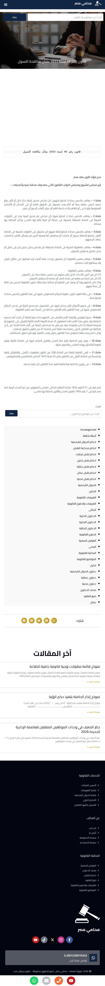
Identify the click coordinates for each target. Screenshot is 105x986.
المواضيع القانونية (86, 559)
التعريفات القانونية (86, 497)
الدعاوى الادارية (88, 515)
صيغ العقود (90, 596)
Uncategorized (88, 429)
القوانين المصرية (87, 540)
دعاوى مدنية (89, 583)
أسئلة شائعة (89, 435)
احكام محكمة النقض (84, 448)
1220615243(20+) (75, 955)
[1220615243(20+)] (93, 958)
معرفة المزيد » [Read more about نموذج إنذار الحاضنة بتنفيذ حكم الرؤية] (93, 712)
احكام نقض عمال (86, 472)
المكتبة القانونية (87, 552)
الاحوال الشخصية (87, 485)
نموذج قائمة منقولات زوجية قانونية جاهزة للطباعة (65, 666)
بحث (14, 17)
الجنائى (92, 509)
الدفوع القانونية (87, 534)
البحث (98, 406)
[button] (5, 4)
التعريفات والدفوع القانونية (81, 503)
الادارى (92, 491)
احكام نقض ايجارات (86, 454)
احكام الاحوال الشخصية (83, 441)
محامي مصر (83, 3)
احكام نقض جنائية (86, 466)
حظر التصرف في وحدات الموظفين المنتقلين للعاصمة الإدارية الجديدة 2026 (58, 729)
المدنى (92, 546)
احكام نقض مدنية (86, 478)
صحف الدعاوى (88, 589)
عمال (93, 602)
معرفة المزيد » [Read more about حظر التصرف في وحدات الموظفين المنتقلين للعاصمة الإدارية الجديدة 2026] (93, 747)
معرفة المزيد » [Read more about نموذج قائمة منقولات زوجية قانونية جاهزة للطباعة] (93, 682)
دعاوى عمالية (88, 577)
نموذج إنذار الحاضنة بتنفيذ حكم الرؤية (74, 697)
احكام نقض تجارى (86, 460)
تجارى (93, 565)
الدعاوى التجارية (87, 522)
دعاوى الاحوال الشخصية (83, 571)
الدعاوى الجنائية (87, 528)
